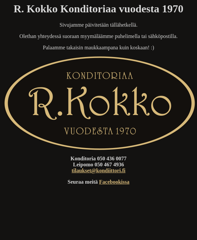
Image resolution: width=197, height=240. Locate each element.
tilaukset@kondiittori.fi (98, 170)
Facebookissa (114, 182)
